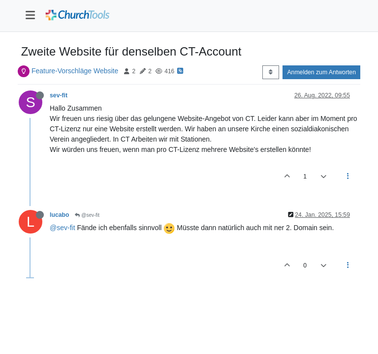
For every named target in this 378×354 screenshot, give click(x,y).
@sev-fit (87, 215)
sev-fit (58, 95)
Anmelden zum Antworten (321, 72)
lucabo (59, 214)
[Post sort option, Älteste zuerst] (270, 72)
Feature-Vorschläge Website (75, 71)
